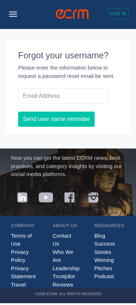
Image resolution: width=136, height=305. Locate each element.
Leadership (66, 268)
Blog (99, 236)
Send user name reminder (56, 119)
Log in (118, 13)
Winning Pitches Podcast (104, 268)
